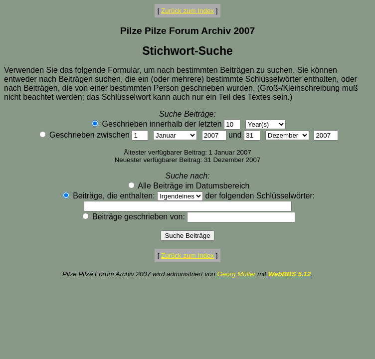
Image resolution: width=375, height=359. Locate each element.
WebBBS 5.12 (289, 274)
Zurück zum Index (187, 10)
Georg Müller (236, 274)
